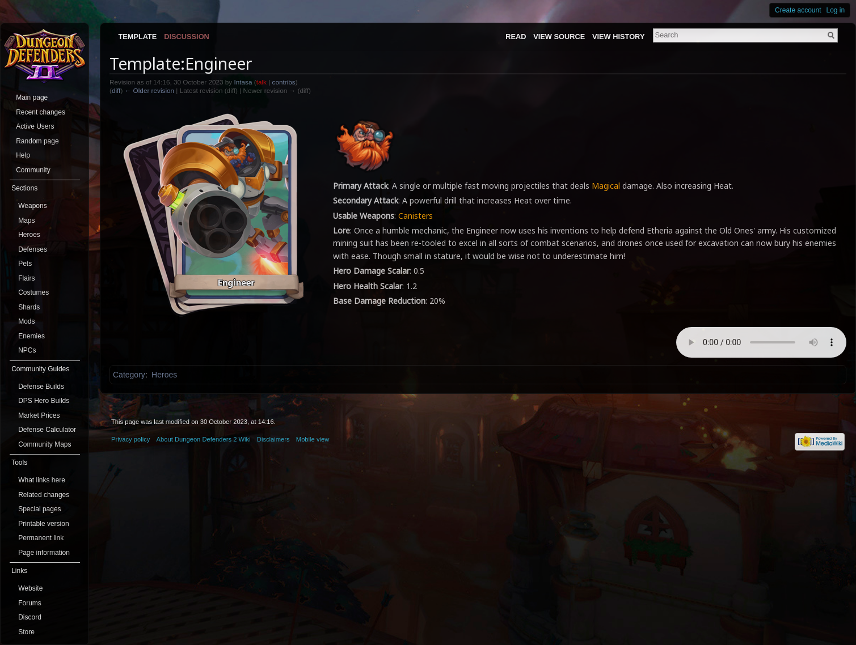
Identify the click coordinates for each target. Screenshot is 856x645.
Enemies (31, 336)
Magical (606, 185)
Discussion (186, 36)
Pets (25, 264)
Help (23, 155)
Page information (44, 553)
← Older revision (150, 90)
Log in (836, 10)
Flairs (26, 278)
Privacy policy (130, 439)
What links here (41, 480)
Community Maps (44, 444)
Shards (29, 307)
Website (30, 588)
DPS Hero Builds (43, 401)
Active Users (35, 126)
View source (559, 36)
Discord (29, 617)
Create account (798, 10)
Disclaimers (273, 439)
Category (129, 374)
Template (137, 36)
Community (33, 170)
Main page (32, 97)
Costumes (33, 292)
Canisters (415, 215)
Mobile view (312, 439)
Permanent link (41, 538)
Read (515, 36)
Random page (37, 141)
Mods (26, 321)
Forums (29, 603)
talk (261, 82)
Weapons (32, 206)
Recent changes (40, 112)
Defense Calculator (47, 430)
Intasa (243, 82)
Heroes (164, 374)
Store (26, 632)
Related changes (43, 495)
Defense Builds (41, 387)
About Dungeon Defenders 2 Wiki (204, 439)
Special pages (39, 509)
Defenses (32, 249)
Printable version (43, 524)
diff (116, 90)
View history (618, 36)
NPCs (27, 350)
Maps (26, 220)
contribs (284, 82)
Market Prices (39, 415)
